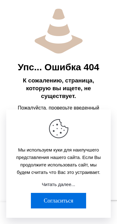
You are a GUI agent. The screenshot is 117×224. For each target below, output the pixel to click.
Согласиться (58, 200)
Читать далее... (58, 184)
